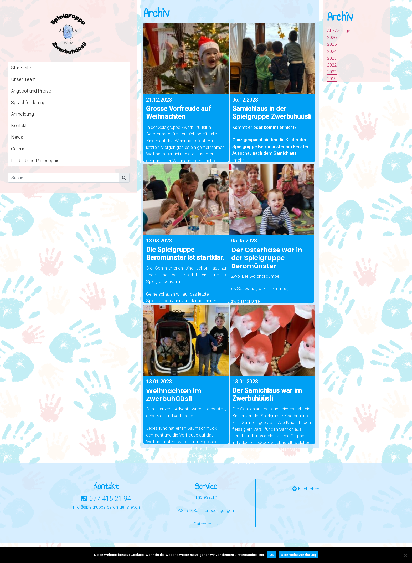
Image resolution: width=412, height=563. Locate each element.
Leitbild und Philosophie (35, 160)
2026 (332, 37)
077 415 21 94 (110, 524)
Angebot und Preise (31, 91)
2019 (332, 78)
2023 (332, 58)
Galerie (18, 148)
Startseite (21, 67)
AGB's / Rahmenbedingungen (206, 536)
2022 (332, 65)
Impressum (205, 522)
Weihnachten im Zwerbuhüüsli (174, 412)
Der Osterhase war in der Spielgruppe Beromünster (266, 267)
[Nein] (405, 555)
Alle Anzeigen (341, 30)
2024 (332, 51)
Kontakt (19, 125)
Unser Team (23, 79)
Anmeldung (22, 114)
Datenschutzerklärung (298, 555)
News (17, 137)
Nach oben (306, 515)
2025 (332, 44)
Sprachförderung (28, 102)
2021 (332, 71)
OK (272, 555)
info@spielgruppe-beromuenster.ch (106, 532)
